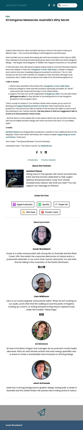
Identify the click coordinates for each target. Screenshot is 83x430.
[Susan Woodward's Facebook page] (39, 267)
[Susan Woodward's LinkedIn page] (44, 267)
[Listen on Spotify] (44, 204)
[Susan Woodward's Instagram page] (42, 267)
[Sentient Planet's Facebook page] (49, 5)
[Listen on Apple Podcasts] (22, 204)
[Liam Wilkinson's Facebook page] (40, 314)
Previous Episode (48, 160)
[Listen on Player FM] (61, 204)
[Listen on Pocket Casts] (50, 212)
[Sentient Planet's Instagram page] (52, 5)
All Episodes (33, 160)
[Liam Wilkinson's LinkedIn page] (43, 314)
